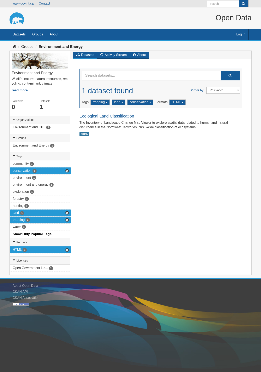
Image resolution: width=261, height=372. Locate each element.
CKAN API (20, 291)
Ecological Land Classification (106, 116)
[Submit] (243, 3)
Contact (44, 3)
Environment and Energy (61, 47)
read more (20, 90)
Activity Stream (113, 55)
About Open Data (25, 285)
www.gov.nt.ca (23, 3)
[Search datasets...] (151, 75)
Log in (240, 34)
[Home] (14, 47)
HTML (84, 133)
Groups (37, 34)
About (54, 34)
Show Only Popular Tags (32, 234)
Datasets (19, 34)
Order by (197, 90)
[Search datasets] (228, 3)
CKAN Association (26, 297)
